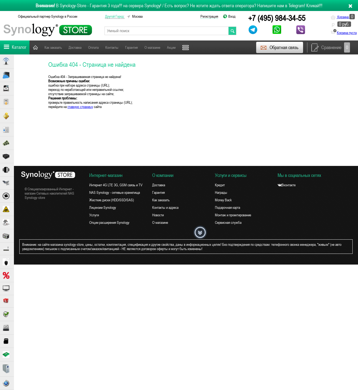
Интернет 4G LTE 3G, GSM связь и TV (116, 185)
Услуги (94, 215)
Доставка (75, 47)
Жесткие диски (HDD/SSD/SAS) (111, 200)
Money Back (223, 200)
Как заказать (53, 47)
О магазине (152, 47)
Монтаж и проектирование (233, 215)
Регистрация (209, 16)
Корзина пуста (347, 33)
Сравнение (330, 47)
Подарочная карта (227, 207)
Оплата (93, 47)
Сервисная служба (228, 222)
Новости (158, 215)
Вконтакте (287, 185)
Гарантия (131, 47)
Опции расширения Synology (109, 222)
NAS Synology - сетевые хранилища (114, 192)
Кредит (220, 185)
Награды (221, 192)
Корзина (343, 17)
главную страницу (80, 107)
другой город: (115, 16)
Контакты (111, 47)
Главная (35, 47)
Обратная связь (279, 47)
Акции (171, 47)
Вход (232, 16)
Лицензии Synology (102, 207)
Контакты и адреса (165, 207)
